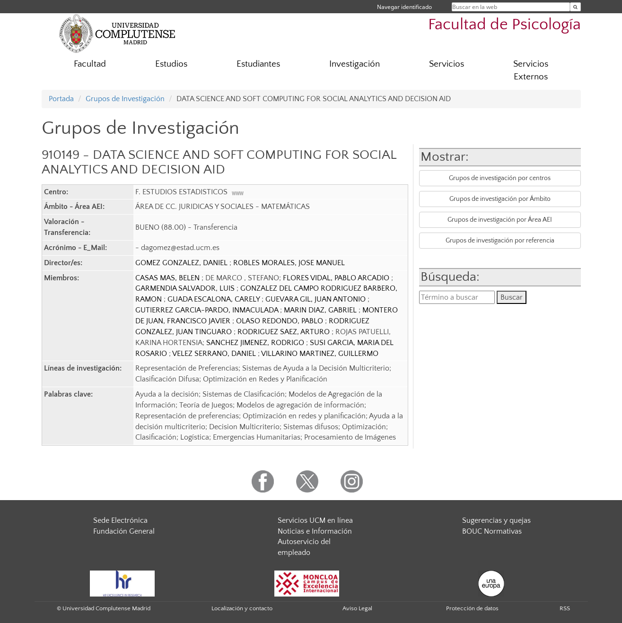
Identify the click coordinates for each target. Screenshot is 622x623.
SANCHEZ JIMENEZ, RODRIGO (256, 342)
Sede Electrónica (120, 520)
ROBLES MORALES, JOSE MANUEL (289, 263)
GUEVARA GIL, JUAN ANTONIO (316, 299)
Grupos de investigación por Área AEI (499, 220)
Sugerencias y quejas (496, 520)
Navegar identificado (404, 7)
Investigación (354, 64)
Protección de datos (472, 608)
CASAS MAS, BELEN (168, 278)
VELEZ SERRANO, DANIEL (215, 353)
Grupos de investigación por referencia (500, 240)
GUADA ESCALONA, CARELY (214, 299)
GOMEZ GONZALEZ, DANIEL (182, 263)
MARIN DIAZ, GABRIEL (321, 310)
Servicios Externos (530, 70)
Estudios (171, 64)
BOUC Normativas (492, 531)
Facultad (90, 64)
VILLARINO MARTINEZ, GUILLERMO (319, 353)
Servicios (446, 64)
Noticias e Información (315, 531)
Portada (61, 99)
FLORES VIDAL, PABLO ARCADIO (337, 278)
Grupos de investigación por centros (500, 178)
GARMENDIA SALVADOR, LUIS (186, 288)
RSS (565, 608)
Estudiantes (258, 64)
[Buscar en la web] (575, 6)
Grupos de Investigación (125, 99)
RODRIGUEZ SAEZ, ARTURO (284, 332)
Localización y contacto (241, 608)
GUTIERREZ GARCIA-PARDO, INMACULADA (207, 310)
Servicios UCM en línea (315, 520)
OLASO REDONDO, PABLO (280, 321)
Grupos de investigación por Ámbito (500, 199)
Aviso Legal (357, 608)
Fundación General (124, 531)
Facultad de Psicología (504, 25)
